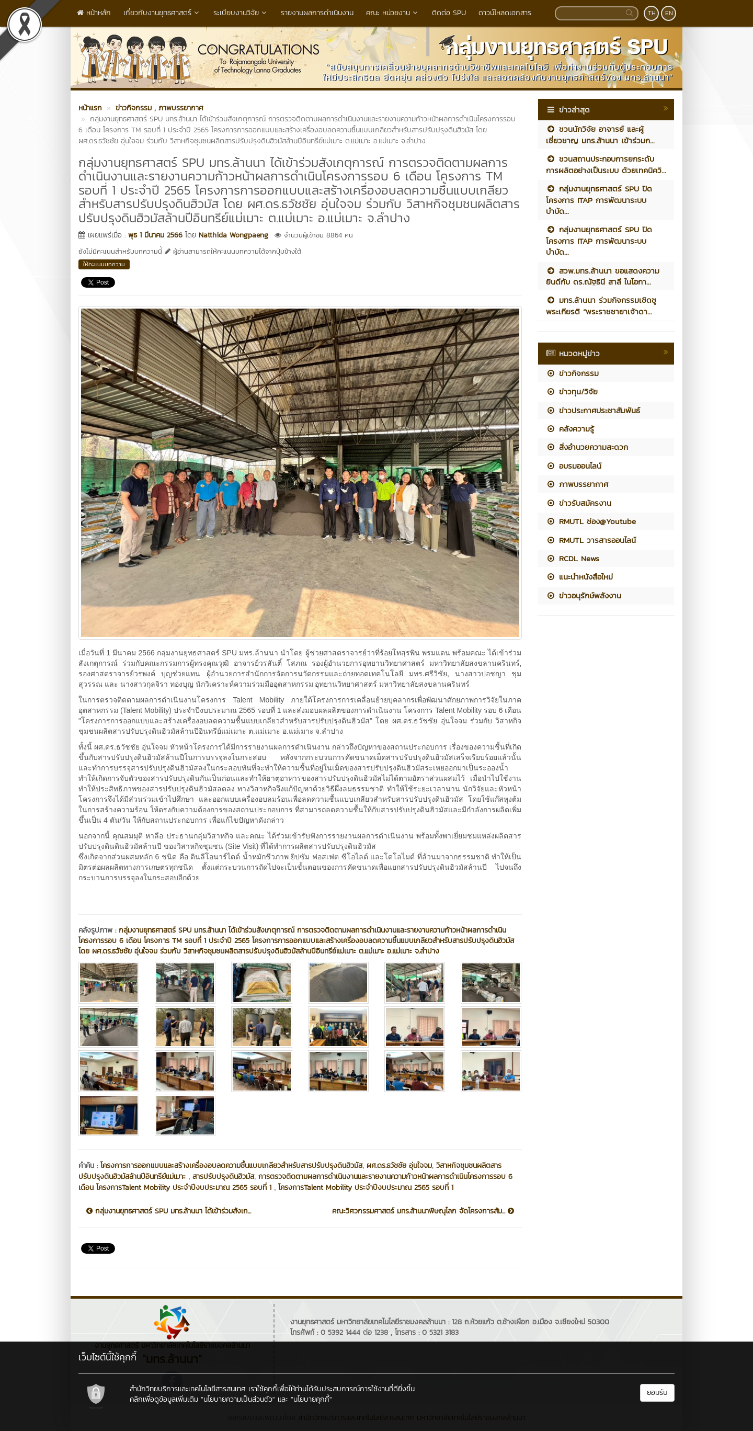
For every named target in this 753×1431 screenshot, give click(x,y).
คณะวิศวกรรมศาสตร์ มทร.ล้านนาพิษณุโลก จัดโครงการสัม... (423, 1211)
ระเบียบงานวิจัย (240, 12)
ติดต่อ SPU (449, 12)
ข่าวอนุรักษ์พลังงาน (583, 595)
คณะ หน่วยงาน (392, 12)
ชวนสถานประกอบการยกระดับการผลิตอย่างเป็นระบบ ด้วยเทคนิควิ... (606, 164)
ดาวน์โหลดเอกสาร (504, 12)
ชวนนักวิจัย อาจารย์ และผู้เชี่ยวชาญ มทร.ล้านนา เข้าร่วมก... (600, 134)
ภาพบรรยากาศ (577, 484)
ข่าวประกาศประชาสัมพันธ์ (593, 410)
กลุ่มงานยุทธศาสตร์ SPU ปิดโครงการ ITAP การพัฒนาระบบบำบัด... (599, 200)
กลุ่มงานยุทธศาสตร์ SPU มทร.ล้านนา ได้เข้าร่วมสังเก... (168, 1211)
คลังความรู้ (570, 429)
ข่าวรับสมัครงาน (578, 503)
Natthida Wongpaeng (233, 235)
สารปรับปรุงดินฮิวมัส (223, 1176)
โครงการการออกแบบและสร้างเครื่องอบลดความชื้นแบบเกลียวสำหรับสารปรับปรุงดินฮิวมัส (231, 1165)
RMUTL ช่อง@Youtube (591, 521)
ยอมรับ (657, 1392)
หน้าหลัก (94, 12)
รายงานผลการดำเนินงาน (317, 12)
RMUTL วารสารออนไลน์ (591, 540)
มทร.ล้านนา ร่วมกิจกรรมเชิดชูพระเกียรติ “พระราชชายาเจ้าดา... (601, 305)
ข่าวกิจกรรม (572, 373)
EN (669, 13)
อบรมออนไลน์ (573, 466)
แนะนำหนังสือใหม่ (579, 577)
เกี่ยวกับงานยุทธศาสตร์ (162, 12)
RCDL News (572, 558)
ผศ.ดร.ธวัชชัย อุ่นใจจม (399, 1165)
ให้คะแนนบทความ (104, 264)
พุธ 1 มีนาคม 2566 (155, 235)
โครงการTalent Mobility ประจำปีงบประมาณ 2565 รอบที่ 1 (365, 1187)
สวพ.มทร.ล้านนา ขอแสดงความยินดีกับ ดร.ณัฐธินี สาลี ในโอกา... (602, 276)
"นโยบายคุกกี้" (311, 1399)
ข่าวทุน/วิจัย (572, 391)
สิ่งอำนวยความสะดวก (587, 447)
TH (652, 13)
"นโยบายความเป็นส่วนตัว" (238, 1399)
